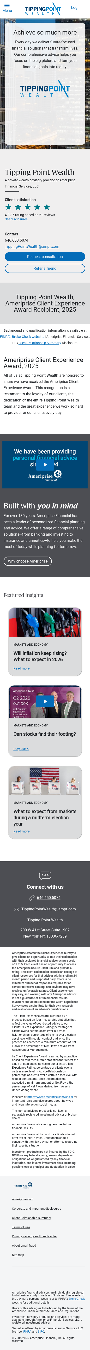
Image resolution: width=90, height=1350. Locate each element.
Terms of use (21, 1227)
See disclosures (16, 219)
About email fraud (24, 1245)
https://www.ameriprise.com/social (50, 1097)
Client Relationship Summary (39, 343)
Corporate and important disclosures (36, 1208)
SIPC (41, 1331)
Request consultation (45, 256)
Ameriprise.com (22, 1199)
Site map (18, 1255)
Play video (21, 749)
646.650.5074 (16, 240)
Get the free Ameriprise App (48, 1279)
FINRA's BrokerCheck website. (22, 337)
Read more (21, 668)
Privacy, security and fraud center (34, 1236)
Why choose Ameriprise (28, 561)
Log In (76, 7)
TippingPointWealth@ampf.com (32, 246)
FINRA (27, 1331)
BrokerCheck (77, 1298)
